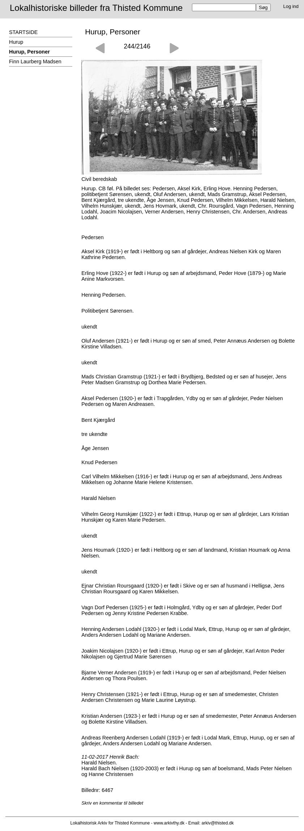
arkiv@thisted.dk (218, 823)
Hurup (16, 42)
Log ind (291, 6)
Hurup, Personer (29, 52)
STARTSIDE (23, 32)
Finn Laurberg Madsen (35, 61)
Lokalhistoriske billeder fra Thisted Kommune (96, 8)
